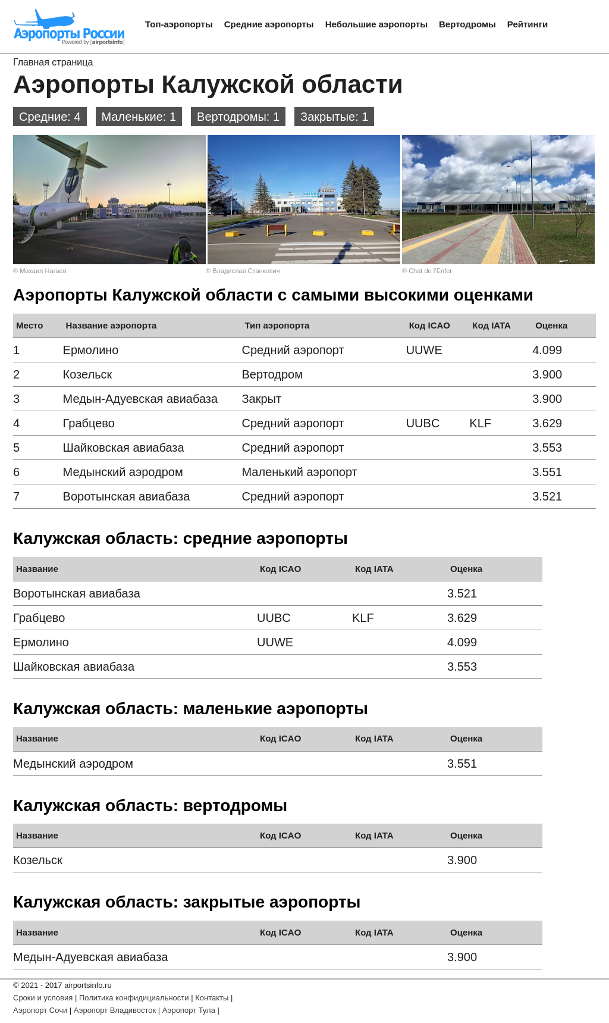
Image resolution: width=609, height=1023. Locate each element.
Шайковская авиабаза (123, 447)
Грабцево (89, 423)
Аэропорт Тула (188, 1010)
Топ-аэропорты (179, 24)
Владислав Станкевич (246, 270)
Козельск (87, 374)
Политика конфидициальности (134, 997)
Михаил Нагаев (43, 270)
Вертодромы (467, 24)
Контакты (211, 997)
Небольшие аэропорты (376, 24)
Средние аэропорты (269, 24)
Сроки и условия (43, 997)
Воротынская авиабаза (126, 496)
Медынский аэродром (123, 471)
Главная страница (53, 62)
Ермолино (91, 349)
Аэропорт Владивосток (115, 1010)
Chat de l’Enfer (430, 270)
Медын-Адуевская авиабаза (140, 398)
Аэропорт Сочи (40, 1010)
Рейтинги (527, 24)
